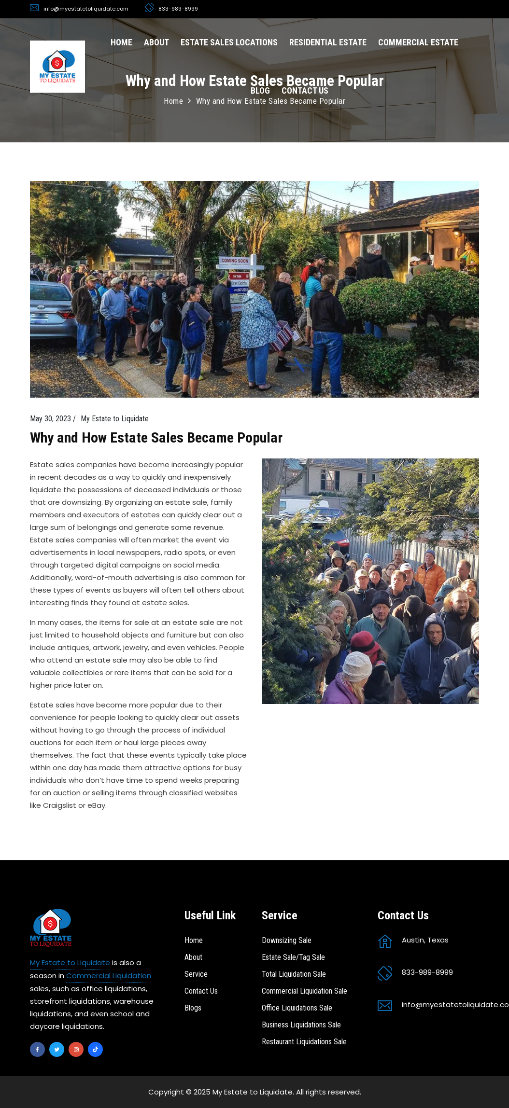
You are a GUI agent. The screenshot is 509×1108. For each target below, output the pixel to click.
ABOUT (156, 42)
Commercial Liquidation (108, 975)
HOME (121, 42)
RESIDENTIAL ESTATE (328, 42)
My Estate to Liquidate (70, 962)
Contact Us (201, 991)
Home (193, 940)
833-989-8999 (178, 9)
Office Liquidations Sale (297, 1007)
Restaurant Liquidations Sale (304, 1041)
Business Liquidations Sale (301, 1024)
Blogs (192, 1007)
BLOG (260, 90)
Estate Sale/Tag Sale (293, 957)
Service (196, 974)
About (193, 957)
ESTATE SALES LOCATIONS (229, 42)
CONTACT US (305, 90)
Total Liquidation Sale (294, 974)
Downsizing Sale (286, 940)
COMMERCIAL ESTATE (418, 42)
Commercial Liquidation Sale (304, 991)
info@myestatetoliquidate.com (85, 9)
